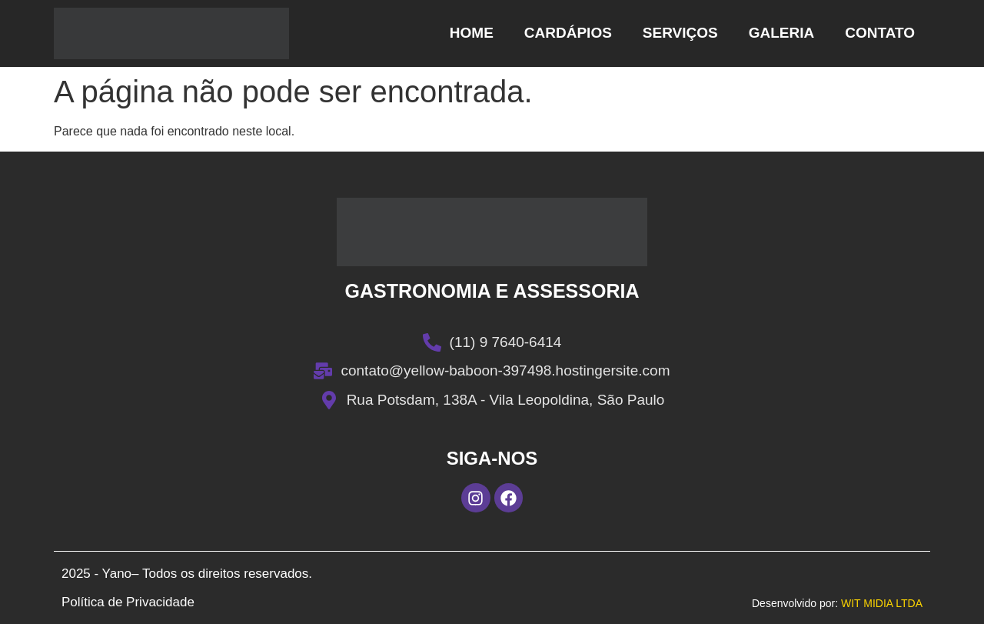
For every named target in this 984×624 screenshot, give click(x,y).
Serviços (680, 33)
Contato (880, 33)
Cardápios (568, 33)
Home (472, 33)
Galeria (782, 33)
